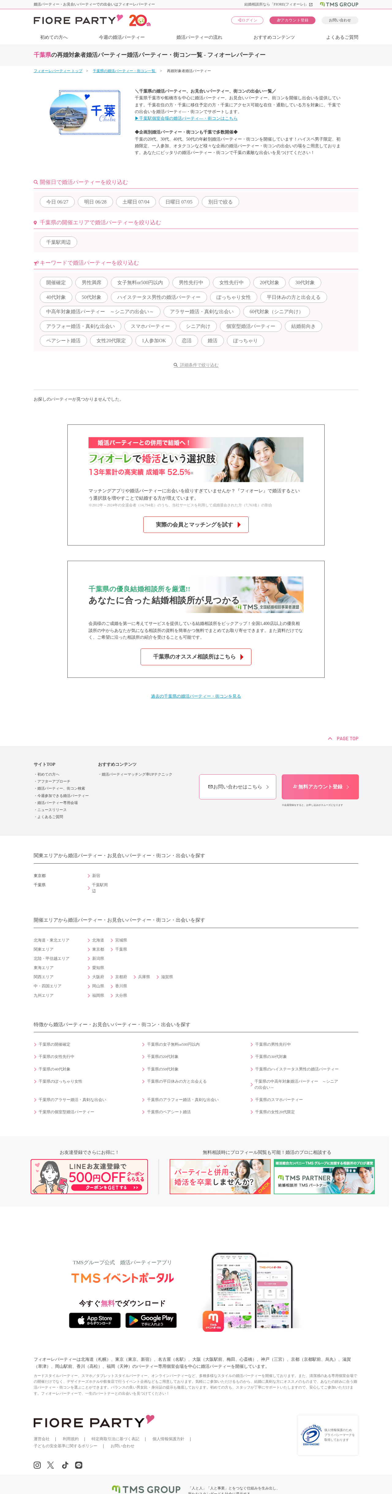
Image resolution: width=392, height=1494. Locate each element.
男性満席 (91, 282)
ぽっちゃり (245, 340)
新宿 (96, 876)
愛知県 (98, 968)
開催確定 (56, 282)
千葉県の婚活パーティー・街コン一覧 (124, 71)
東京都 (98, 949)
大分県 (121, 995)
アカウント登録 (293, 20)
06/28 (95, 201)
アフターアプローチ (53, 781)
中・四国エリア (48, 986)
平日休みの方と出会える (294, 297)
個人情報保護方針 (168, 1439)
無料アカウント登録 (317, 787)
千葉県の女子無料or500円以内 (173, 1044)
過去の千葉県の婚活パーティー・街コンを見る (196, 696)
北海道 (98, 940)
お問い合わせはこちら (235, 787)
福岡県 (98, 995)
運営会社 (42, 1439)
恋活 (187, 340)
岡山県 (98, 986)
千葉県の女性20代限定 (275, 1112)
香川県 (121, 986)
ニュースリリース (52, 810)
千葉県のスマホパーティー (279, 1100)
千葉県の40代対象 (54, 1069)
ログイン (247, 20)
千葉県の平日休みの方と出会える (177, 1081)
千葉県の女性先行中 (56, 1057)
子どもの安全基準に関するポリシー (65, 1446)
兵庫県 (144, 977)
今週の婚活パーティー (122, 37)
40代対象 (56, 297)
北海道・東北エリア (52, 940)
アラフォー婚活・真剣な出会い (80, 326)
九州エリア (44, 995)
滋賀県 (167, 977)
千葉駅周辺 (58, 242)
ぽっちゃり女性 (234, 297)
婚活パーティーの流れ (199, 37)
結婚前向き (303, 326)
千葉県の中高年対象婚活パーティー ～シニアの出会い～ (296, 1084)
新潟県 (98, 958)
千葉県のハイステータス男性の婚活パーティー (297, 1069)
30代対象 (305, 282)
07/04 (136, 201)
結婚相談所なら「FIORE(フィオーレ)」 (278, 4)
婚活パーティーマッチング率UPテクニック (137, 774)
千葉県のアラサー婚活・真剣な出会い (72, 1100)
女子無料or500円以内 (140, 282)
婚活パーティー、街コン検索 (61, 788)
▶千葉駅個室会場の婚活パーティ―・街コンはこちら (186, 118)
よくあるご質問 (342, 37)
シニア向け (198, 326)
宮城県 (121, 940)
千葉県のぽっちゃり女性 (60, 1081)
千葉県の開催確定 (54, 1044)
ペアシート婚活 (63, 340)
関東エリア (44, 949)
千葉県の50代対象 (163, 1069)
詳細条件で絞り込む (199, 365)
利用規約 (71, 1439)
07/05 (178, 201)
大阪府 (98, 977)
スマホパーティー (150, 326)
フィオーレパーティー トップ (58, 71)
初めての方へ (54, 37)
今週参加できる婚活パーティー (63, 796)
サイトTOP (44, 764)
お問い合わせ (340, 20)
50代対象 (91, 297)
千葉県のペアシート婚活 (169, 1112)
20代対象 (269, 282)
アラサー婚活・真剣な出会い (202, 311)
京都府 (121, 977)
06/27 (57, 201)
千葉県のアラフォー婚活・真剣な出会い (183, 1100)
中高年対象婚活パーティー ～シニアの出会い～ (100, 311)
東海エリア (44, 968)
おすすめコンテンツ (274, 37)
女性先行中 (231, 282)
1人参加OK (154, 340)
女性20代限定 (111, 340)
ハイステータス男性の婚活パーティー (159, 297)
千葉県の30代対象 (271, 1057)
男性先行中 (191, 282)
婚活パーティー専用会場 (57, 803)
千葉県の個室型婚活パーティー (66, 1112)
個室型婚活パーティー (250, 326)
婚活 (212, 340)
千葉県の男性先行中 (273, 1044)
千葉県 (121, 949)
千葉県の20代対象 (163, 1057)
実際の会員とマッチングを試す (194, 525)
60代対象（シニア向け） (276, 311)
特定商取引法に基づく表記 (115, 1439)
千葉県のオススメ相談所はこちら (194, 657)
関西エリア (44, 977)
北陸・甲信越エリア (52, 958)
